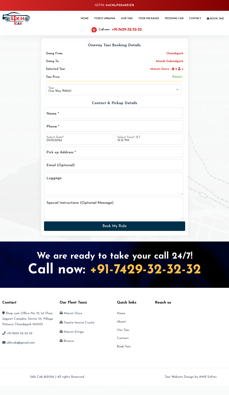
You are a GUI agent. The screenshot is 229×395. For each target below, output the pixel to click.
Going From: (54, 53)
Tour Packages (148, 18)
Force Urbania (104, 18)
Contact (195, 18)
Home (85, 18)
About (121, 321)
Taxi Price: (53, 77)
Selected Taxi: (55, 69)
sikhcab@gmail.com (20, 342)
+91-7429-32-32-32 (145, 270)
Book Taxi (215, 18)
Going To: (52, 61)
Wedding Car (174, 18)
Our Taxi (127, 18)
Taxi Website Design (179, 376)
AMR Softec (208, 376)
